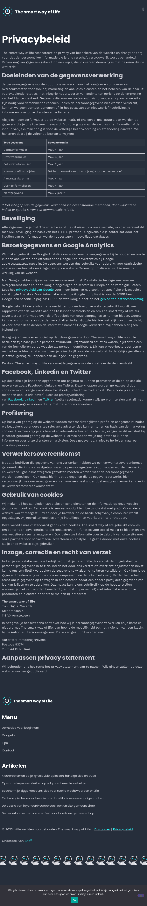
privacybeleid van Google (35, 289)
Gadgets (8, 735)
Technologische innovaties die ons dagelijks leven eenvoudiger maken (52, 798)
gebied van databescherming (122, 299)
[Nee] (140, 895)
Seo (28, 841)
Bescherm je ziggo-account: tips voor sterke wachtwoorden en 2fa (50, 791)
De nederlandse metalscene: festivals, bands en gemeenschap (48, 813)
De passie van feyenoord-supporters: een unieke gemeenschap (48, 806)
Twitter (48, 399)
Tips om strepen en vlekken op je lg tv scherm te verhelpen (44, 783)
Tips (5, 743)
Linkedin (30, 399)
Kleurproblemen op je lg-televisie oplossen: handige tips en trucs (49, 776)
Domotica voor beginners (20, 728)
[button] (143, 9)
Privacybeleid (123, 829)
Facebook (15, 399)
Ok (74, 900)
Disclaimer (102, 829)
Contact (8, 750)
